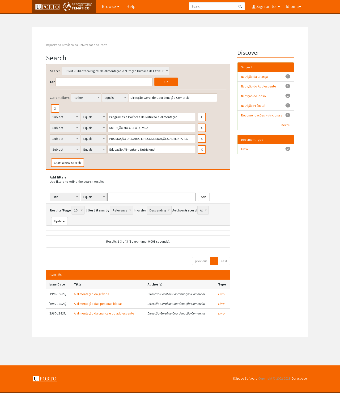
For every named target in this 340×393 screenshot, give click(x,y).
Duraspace (299, 378)
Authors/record (184, 210)
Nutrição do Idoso (253, 96)
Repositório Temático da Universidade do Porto (76, 45)
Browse (110, 6)
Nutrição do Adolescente (258, 86)
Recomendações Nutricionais (261, 115)
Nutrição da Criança (254, 76)
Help (131, 6)
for (52, 82)
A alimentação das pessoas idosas (98, 304)
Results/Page (60, 210)
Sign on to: (267, 6)
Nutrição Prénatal (253, 105)
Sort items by (98, 210)
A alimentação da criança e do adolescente (104, 313)
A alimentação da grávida (91, 294)
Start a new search (67, 163)
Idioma (293, 6)
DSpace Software (245, 378)
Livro (221, 294)
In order (140, 210)
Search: (55, 71)
